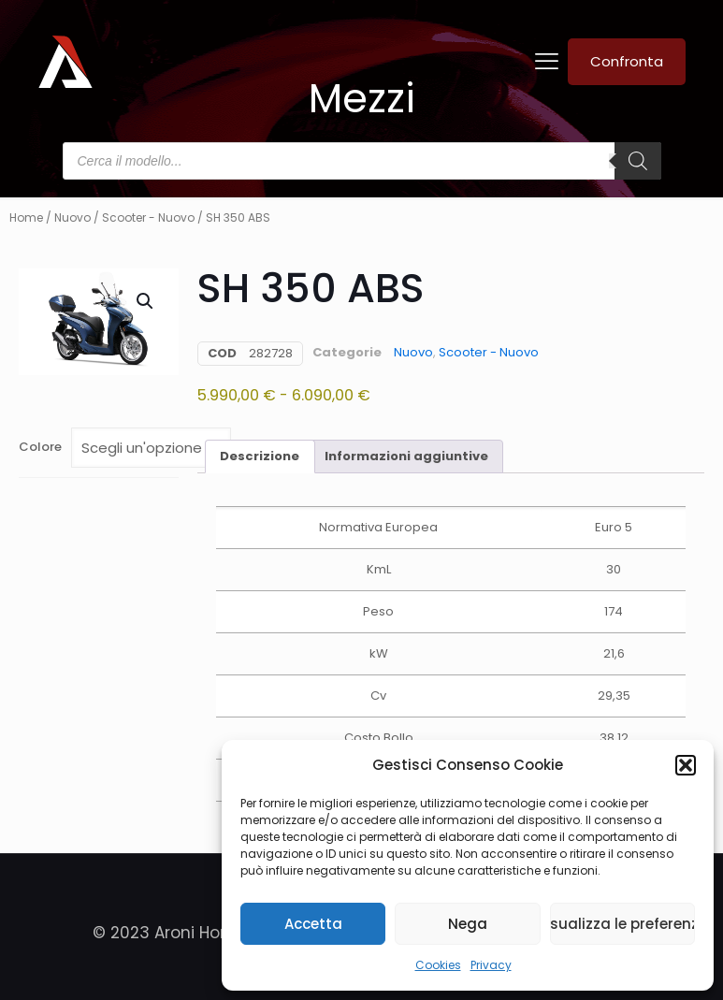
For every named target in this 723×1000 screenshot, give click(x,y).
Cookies (438, 965)
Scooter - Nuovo (148, 217)
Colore (40, 447)
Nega (467, 924)
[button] (685, 765)
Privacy (491, 965)
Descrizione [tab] (259, 456)
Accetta (313, 924)
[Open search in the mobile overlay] (362, 161)
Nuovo (72, 217)
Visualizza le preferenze (622, 924)
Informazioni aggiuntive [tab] (406, 456)
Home (26, 217)
